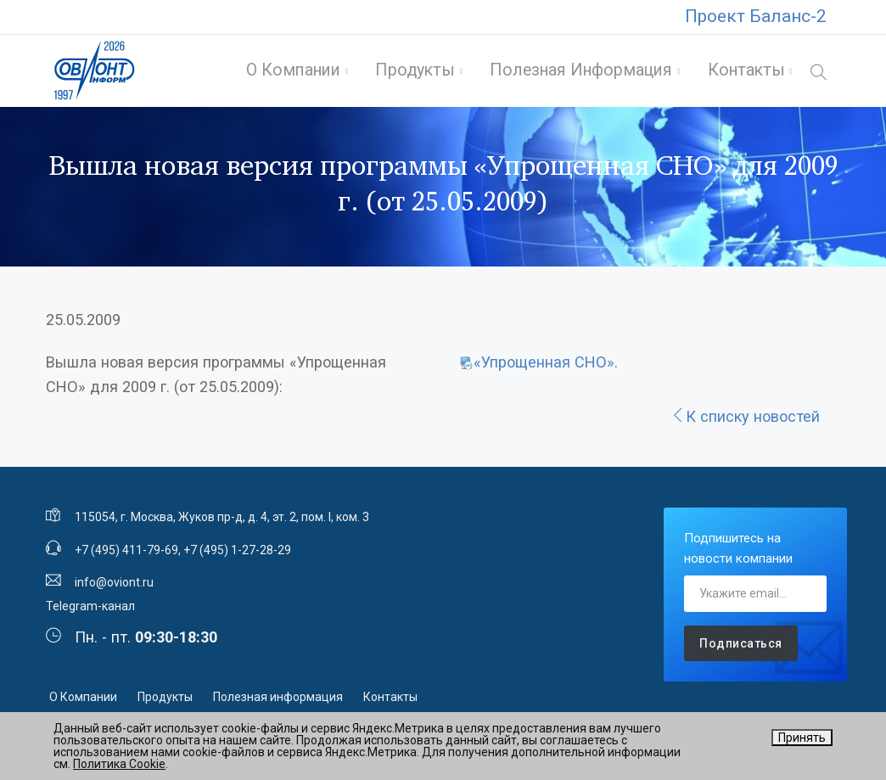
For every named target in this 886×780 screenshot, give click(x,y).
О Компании (291, 73)
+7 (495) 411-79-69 (126, 556)
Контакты (743, 73)
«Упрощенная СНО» (544, 368)
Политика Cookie (119, 764)
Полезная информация (578, 73)
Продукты (412, 73)
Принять (802, 737)
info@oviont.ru (114, 588)
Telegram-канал (90, 612)
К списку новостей (745, 422)
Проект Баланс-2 (756, 16)
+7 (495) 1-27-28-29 (237, 556)
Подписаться (740, 649)
